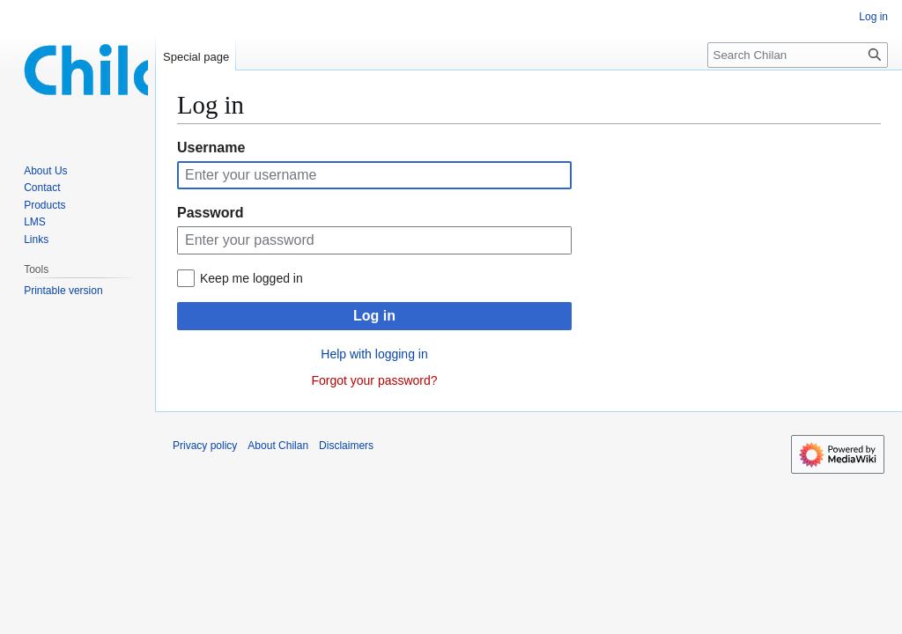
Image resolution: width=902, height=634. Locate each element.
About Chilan (278, 445)
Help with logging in (374, 354)
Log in (374, 315)
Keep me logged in (251, 278)
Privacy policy (205, 445)
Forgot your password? (374, 380)
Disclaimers (346, 445)
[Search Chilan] (797, 55)
